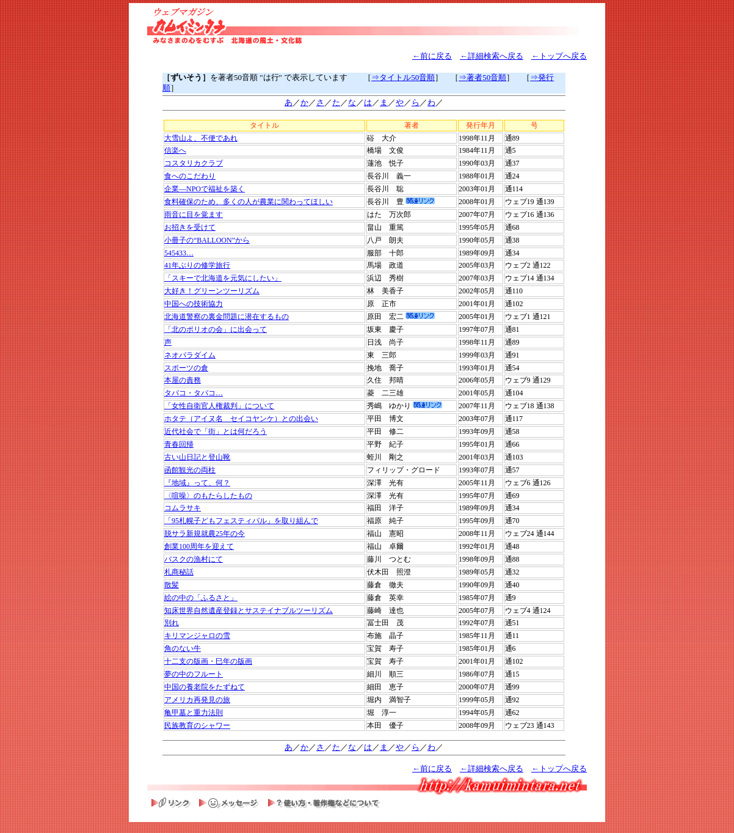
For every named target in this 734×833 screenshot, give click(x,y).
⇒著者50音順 (482, 77)
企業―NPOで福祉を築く (204, 189)
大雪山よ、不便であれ (201, 138)
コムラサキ (182, 508)
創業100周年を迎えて (199, 546)
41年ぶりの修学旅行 (197, 265)
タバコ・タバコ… (193, 393)
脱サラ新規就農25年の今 (204, 533)
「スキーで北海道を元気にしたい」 (223, 278)
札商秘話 (179, 572)
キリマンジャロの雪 (197, 635)
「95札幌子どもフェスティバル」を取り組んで (241, 520)
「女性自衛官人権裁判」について (219, 406)
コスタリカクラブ (193, 163)
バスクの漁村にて (193, 559)
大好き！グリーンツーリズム (212, 291)
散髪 (171, 585)
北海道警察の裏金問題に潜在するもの (226, 316)
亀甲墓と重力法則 (193, 712)
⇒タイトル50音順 (403, 77)
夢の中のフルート (193, 674)
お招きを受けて (190, 227)
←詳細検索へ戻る (491, 56)
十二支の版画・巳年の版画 (208, 661)
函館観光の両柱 (190, 470)
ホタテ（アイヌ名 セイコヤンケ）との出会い (241, 418)
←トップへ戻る (559, 56)
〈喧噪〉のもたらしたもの (208, 495)
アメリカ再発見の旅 (197, 699)
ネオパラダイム (190, 355)
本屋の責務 (182, 380)
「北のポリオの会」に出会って (215, 329)
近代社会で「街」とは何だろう (215, 431)
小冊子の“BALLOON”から (207, 240)
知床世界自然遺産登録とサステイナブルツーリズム (248, 610)
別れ (171, 622)
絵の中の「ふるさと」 (201, 597)
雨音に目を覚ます (193, 214)
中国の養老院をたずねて (204, 687)
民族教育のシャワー (197, 725)
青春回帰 (179, 444)
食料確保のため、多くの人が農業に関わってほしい (248, 201)
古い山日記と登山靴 (197, 457)
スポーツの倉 (186, 368)
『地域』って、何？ (197, 483)
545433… (179, 253)
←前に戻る (432, 56)
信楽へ (175, 150)
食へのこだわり (190, 176)
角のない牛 (182, 648)
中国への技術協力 (193, 303)
